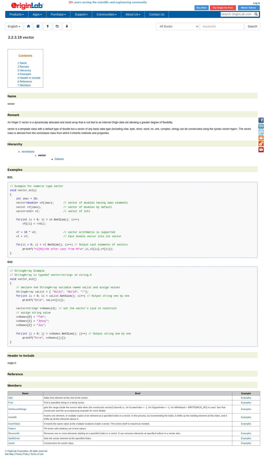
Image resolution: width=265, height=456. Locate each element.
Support (81, 14)
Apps (37, 14)
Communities (107, 14)
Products (17, 14)
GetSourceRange (17, 409)
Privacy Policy (22, 454)
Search (252, 26)
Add (11, 397)
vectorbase (28, 151)
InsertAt (13, 417)
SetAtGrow (14, 438)
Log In (256, 3)
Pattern (12, 428)
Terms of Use (37, 454)
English (14, 26)
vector (12, 443)
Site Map (9, 454)
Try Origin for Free (223, 7)
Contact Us (156, 14)
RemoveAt (14, 433)
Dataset (59, 159)
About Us (133, 14)
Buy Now (202, 7)
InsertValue (14, 423)
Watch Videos (248, 7)
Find (11, 402)
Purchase (58, 14)
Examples (246, 397)
